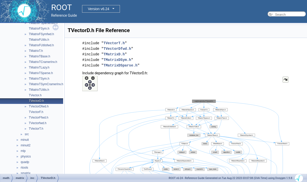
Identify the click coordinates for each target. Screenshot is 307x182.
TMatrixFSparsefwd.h (43, 23)
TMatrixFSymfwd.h (41, 34)
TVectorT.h (36, 128)
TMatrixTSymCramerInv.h (46, 84)
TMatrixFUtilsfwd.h (41, 45)
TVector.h (35, 95)
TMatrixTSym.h (39, 78)
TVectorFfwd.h (38, 117)
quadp (25, 162)
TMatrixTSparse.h (41, 73)
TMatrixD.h (114, 54)
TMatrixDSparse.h (120, 65)
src (27, 134)
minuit (25, 140)
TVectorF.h (36, 112)
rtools (24, 167)
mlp (23, 151)
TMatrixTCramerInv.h (43, 62)
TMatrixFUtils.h (39, 39)
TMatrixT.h (36, 51)
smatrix (26, 173)
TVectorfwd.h (37, 123)
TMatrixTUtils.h (39, 90)
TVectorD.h (36, 101)
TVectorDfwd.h (39, 106)
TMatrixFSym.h (39, 28)
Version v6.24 (98, 9)
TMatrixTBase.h (39, 56)
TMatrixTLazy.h (39, 67)
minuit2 (26, 145)
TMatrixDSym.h (117, 59)
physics (26, 156)
